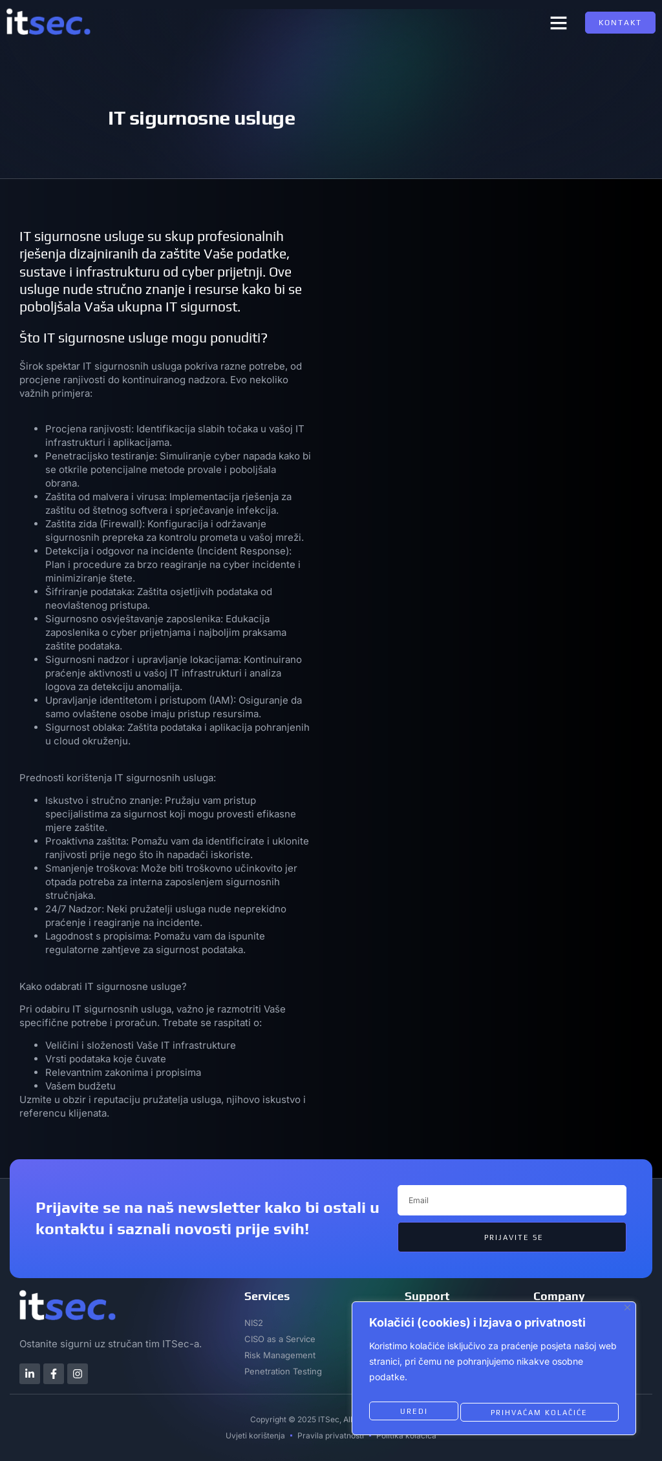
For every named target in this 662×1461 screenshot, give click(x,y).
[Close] (627, 1315)
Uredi (412, 1411)
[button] (558, 22)
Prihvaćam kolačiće (538, 1411)
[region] (494, 1372)
